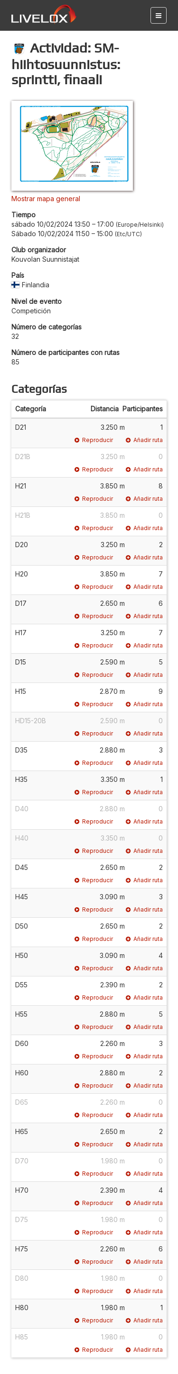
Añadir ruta (144, 439)
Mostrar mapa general (45, 199)
